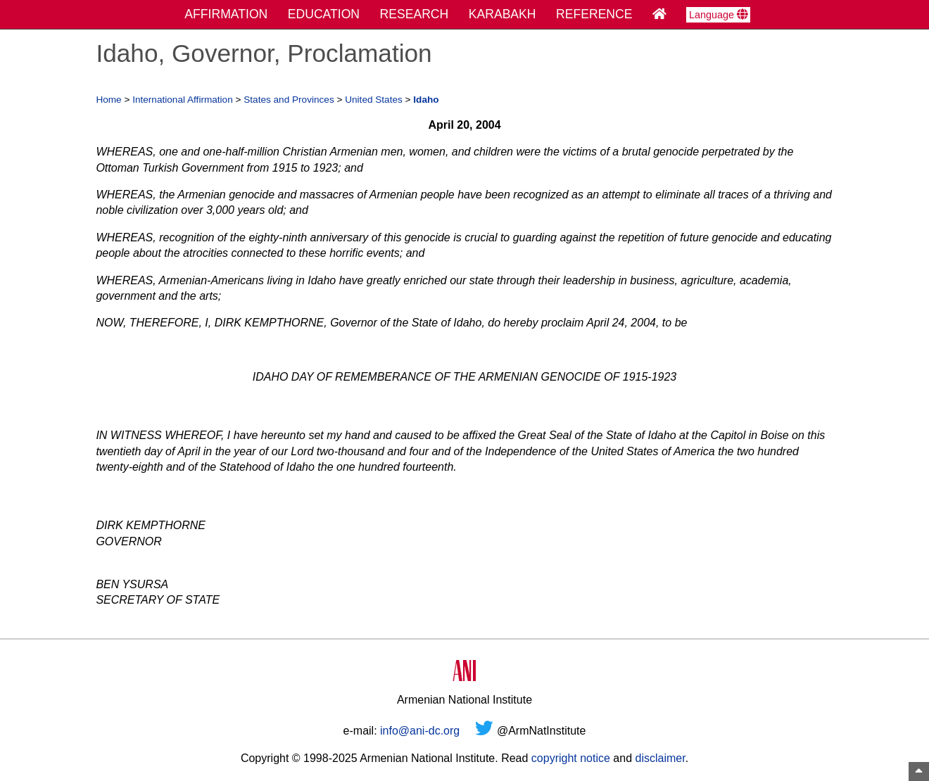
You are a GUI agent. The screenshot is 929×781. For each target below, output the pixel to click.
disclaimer (660, 758)
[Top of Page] (919, 771)
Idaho (425, 99)
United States (374, 99)
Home (108, 99)
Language (718, 14)
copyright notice (570, 758)
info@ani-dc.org (420, 731)
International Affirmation (182, 99)
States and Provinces (289, 99)
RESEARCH (414, 14)
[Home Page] (659, 14)
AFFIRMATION (225, 14)
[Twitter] (484, 731)
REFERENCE (594, 14)
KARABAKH (502, 14)
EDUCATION (324, 14)
